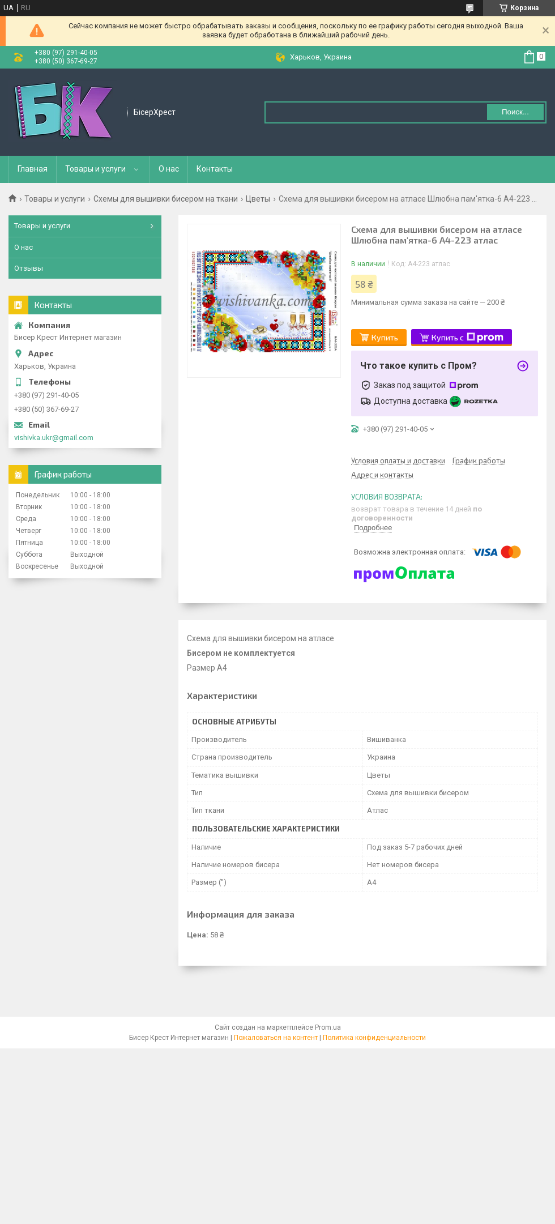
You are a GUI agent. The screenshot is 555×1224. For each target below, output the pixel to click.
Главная (33, 168)
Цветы (258, 198)
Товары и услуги (95, 168)
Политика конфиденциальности (374, 1038)
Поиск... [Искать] (515, 112)
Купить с (467, 337)
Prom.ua (328, 1027)
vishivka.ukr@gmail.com (53, 437)
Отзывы (28, 268)
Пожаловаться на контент (276, 1038)
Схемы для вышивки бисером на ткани (165, 198)
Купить (385, 337)
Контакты (215, 168)
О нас (169, 168)
